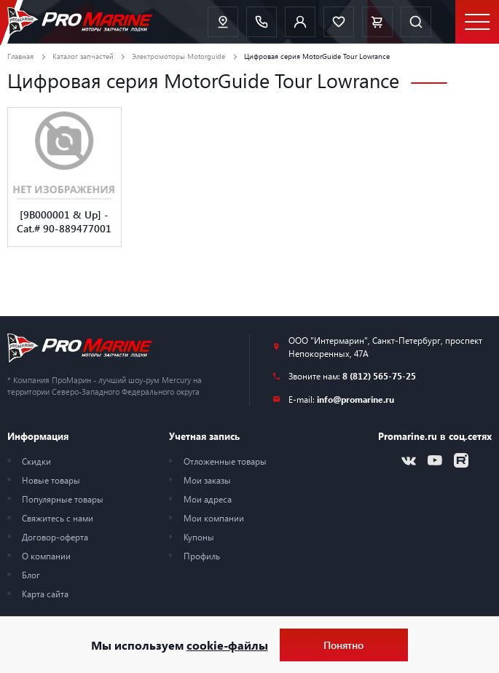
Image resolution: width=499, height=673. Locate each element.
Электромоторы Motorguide (178, 56)
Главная (20, 56)
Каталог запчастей (83, 56)
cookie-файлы (227, 645)
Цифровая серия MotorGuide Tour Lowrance (317, 56)
